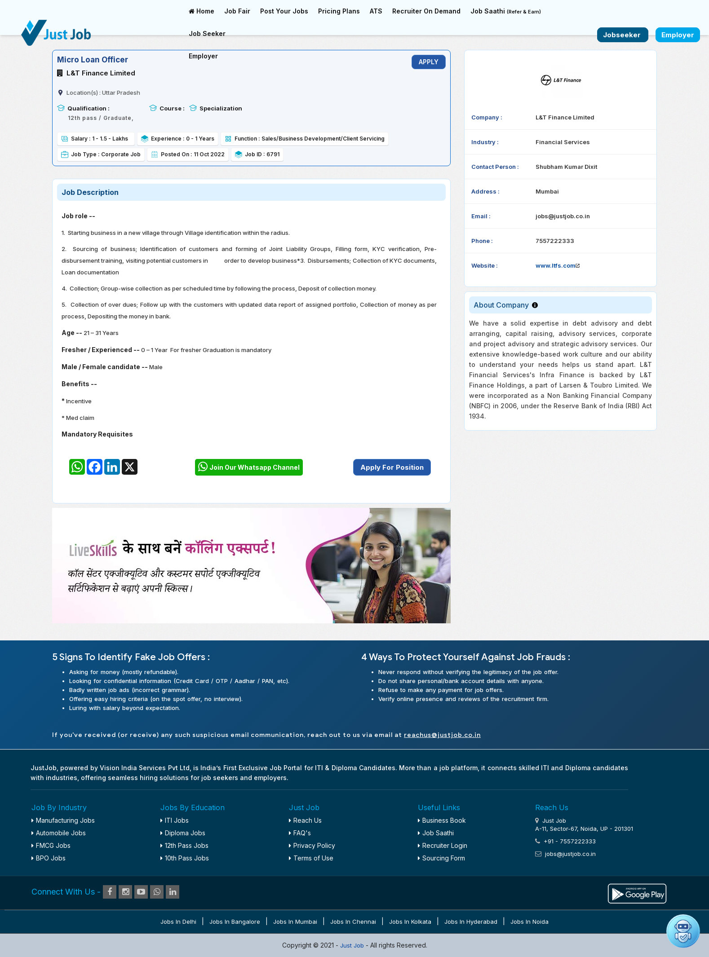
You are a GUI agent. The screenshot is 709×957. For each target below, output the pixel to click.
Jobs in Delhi (178, 921)
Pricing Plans (339, 11)
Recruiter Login (442, 845)
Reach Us (305, 820)
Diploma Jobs (182, 833)
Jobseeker (623, 35)
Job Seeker (207, 33)
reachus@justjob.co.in (442, 735)
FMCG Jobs (51, 845)
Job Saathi (505, 11)
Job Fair (237, 11)
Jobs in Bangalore (234, 921)
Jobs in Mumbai (295, 921)
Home (201, 11)
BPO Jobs (48, 858)
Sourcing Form (441, 858)
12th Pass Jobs (184, 845)
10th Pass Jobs (184, 858)
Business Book (442, 820)
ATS (376, 11)
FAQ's (300, 833)
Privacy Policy (312, 845)
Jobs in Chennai (353, 921)
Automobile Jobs (58, 833)
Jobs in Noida (529, 921)
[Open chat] (683, 931)
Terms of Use (311, 858)
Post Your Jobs (284, 11)
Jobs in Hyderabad (470, 921)
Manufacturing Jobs (63, 820)
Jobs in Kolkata (410, 921)
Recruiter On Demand (426, 11)
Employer (203, 56)
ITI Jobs (174, 820)
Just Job (353, 945)
